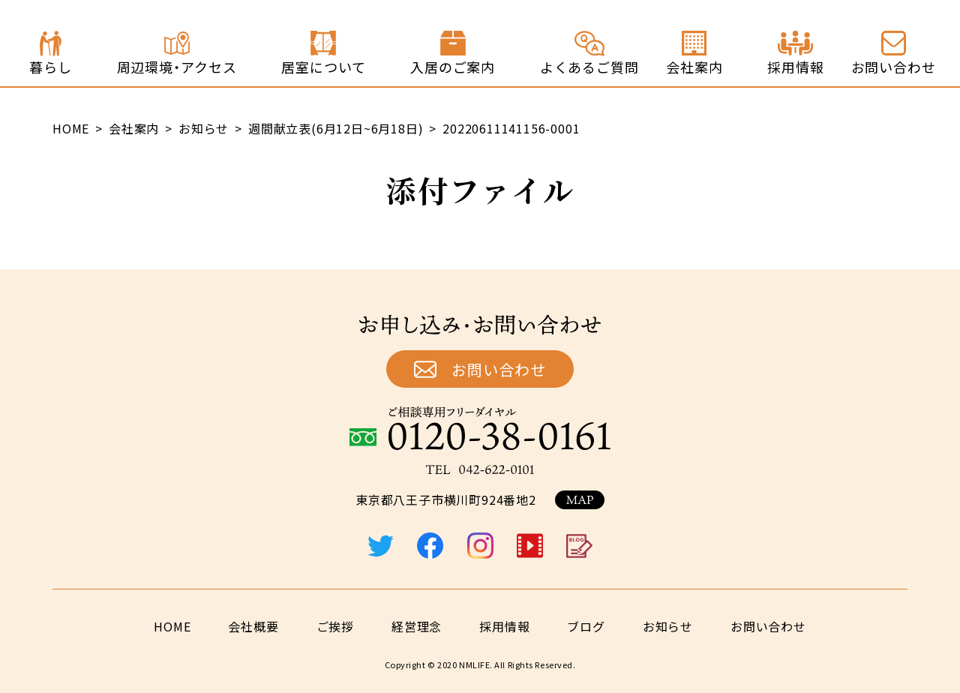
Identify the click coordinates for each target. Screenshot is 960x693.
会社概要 (253, 626)
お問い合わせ (499, 369)
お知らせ (668, 626)
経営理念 (417, 626)
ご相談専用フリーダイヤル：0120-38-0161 (480, 428)
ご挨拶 (335, 626)
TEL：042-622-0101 (480, 469)
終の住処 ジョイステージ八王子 (124, 44)
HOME (172, 626)
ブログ (585, 626)
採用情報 (504, 626)
